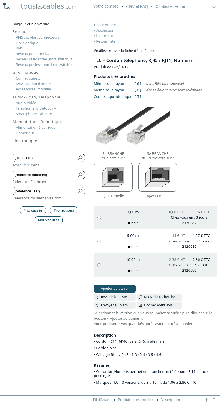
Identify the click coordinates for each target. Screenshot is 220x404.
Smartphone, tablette (34, 113)
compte (105, 6)
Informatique (25, 72)
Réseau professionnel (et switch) (44, 64)
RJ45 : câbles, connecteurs (38, 37)
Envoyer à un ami (115, 305)
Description (170, 399)
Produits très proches (136, 399)
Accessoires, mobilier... (35, 88)
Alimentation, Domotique (37, 121)
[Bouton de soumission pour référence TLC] (80, 191)
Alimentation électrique (36, 127)
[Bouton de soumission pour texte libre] (80, 158)
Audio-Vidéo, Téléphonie (36, 97)
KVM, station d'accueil (34, 83)
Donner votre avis (158, 305)
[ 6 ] (138, 83)
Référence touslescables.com (37, 197)
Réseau (21, 31)
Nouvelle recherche (159, 296)
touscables (49, 6)
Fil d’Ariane (107, 24)
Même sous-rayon (109, 83)
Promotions (64, 210)
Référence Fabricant (29, 181)
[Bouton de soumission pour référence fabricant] (80, 175)
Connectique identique (113, 96)
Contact (170, 6)
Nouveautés (49, 219)
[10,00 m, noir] (99, 265)
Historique (105, 35)
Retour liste (105, 41)
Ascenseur (104, 30)
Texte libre (21, 164)
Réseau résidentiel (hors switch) (44, 58)
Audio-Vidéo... (27, 102)
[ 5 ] (138, 96)
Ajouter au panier (115, 288)
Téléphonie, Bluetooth (36, 108)
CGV (137, 6)
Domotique (25, 132)
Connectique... (28, 78)
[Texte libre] (44, 158)
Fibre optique (27, 42)
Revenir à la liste (114, 296)
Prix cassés (33, 210)
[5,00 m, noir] (99, 241)
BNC (19, 48)
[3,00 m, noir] (99, 217)
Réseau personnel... (32, 53)
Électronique (25, 140)
